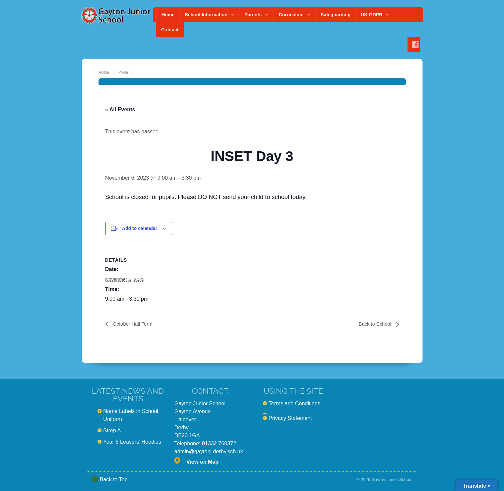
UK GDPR (371, 14)
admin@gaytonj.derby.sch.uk (208, 452)
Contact (170, 29)
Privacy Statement (290, 418)
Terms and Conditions (294, 404)
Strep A (112, 431)
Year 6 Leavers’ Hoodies (132, 442)
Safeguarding (335, 14)
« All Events (120, 109)
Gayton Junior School (391, 479)
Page (124, 72)
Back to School (373, 324)
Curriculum (291, 14)
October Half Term (134, 324)
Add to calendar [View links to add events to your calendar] (139, 228)
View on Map (202, 462)
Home (168, 14)
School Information (206, 14)
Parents (253, 14)
